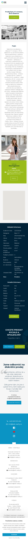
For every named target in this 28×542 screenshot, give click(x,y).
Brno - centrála (14, 448)
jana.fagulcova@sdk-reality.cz (14, 172)
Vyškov (14, 500)
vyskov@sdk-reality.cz (14, 510)
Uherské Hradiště (14, 487)
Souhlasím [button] (14, 534)
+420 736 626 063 (14, 481)
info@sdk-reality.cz (14, 424)
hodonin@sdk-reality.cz (14, 483)
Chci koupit (20, 346)
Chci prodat (9, 346)
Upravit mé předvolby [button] (14, 538)
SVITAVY (18, 174)
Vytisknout (14, 17)
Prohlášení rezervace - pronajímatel (14, 517)
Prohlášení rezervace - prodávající (14, 515)
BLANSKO (11, 174)
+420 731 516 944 (14, 494)
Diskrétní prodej (14, 402)
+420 (10, 170)
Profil (14, 178)
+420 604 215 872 (14, 468)
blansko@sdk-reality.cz (14, 470)
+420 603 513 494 (14, 421)
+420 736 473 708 (14, 508)
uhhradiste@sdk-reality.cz (14, 496)
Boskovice (14, 461)
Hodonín (14, 474)
